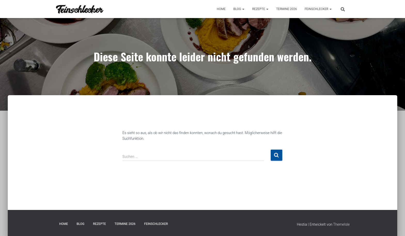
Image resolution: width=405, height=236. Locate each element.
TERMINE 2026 (286, 9)
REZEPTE (260, 9)
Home (221, 9)
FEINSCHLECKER (318, 9)
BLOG (238, 9)
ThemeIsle (341, 224)
